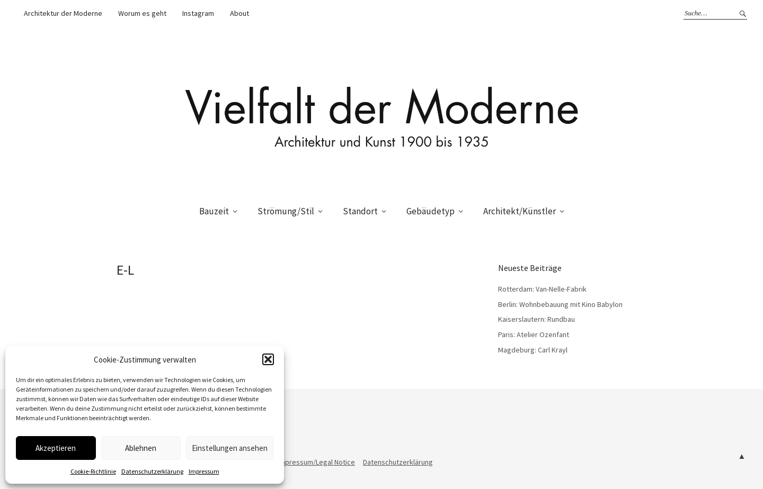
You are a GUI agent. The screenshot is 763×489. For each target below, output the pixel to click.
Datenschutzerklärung (152, 471)
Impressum (204, 471)
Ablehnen (140, 448)
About (239, 13)
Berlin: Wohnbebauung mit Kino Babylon (560, 304)
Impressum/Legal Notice (316, 462)
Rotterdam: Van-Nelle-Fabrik (542, 289)
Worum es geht (142, 13)
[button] (268, 359)
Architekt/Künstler (519, 211)
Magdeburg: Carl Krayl (532, 350)
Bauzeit (214, 211)
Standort (360, 211)
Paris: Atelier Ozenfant (533, 334)
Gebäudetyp (430, 211)
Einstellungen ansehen (230, 448)
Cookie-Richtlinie (93, 471)
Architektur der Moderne (63, 13)
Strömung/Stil (286, 211)
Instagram (198, 13)
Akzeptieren (56, 448)
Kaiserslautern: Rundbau (536, 319)
